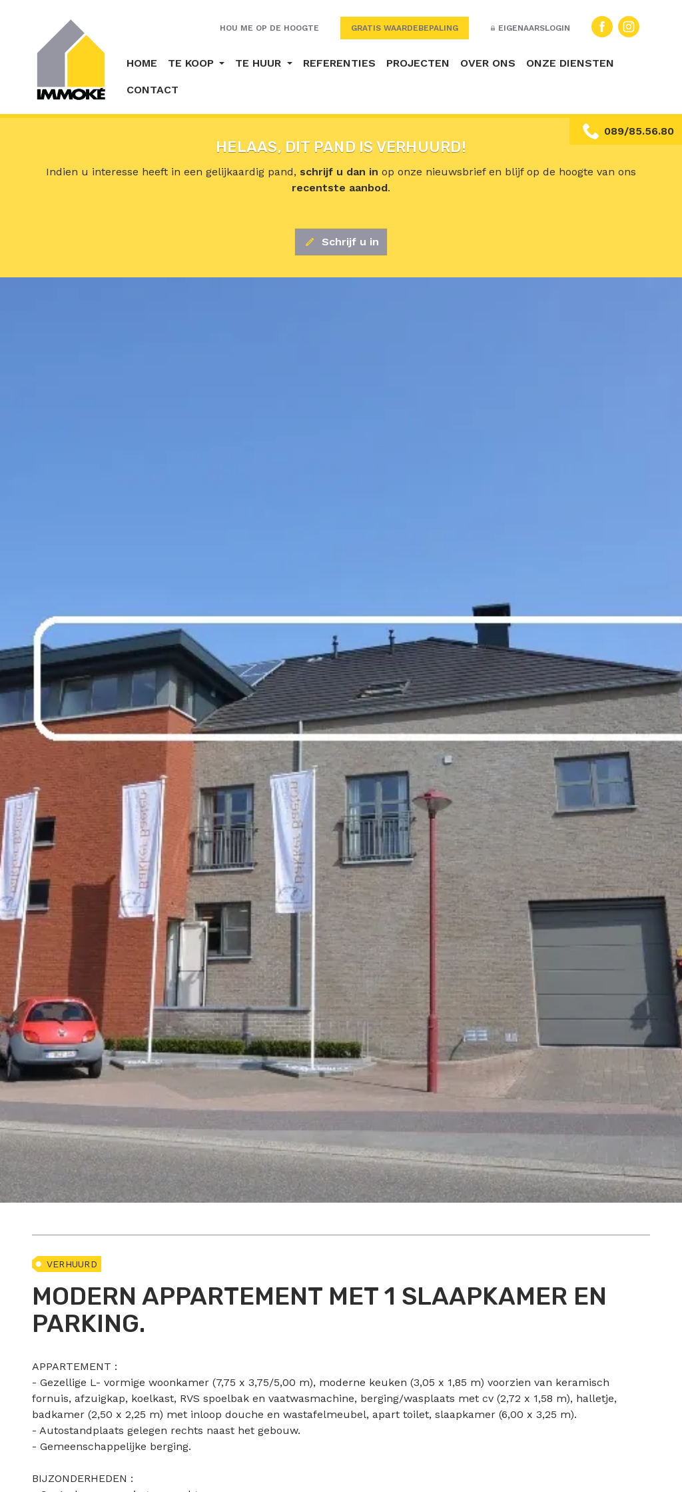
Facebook (602, 26)
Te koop (192, 63)
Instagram (628, 26)
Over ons (487, 63)
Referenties (339, 63)
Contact (152, 89)
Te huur (259, 63)
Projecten (418, 63)
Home (142, 63)
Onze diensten (570, 63)
